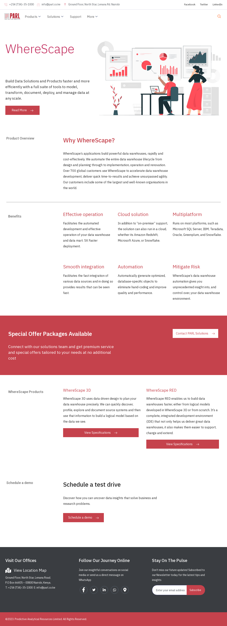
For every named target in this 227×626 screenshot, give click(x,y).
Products (33, 17)
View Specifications (100, 432)
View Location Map (30, 570)
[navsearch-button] (219, 16)
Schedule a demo (83, 517)
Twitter (204, 4)
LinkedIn (217, 4)
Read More (22, 110)
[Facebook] (83, 590)
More (92, 17)
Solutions (55, 17)
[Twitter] (94, 590)
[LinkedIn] (104, 590)
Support (75, 17)
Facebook (189, 4)
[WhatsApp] (114, 590)
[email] (169, 590)
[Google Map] (125, 590)
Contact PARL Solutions (195, 333)
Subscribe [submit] (195, 590)
